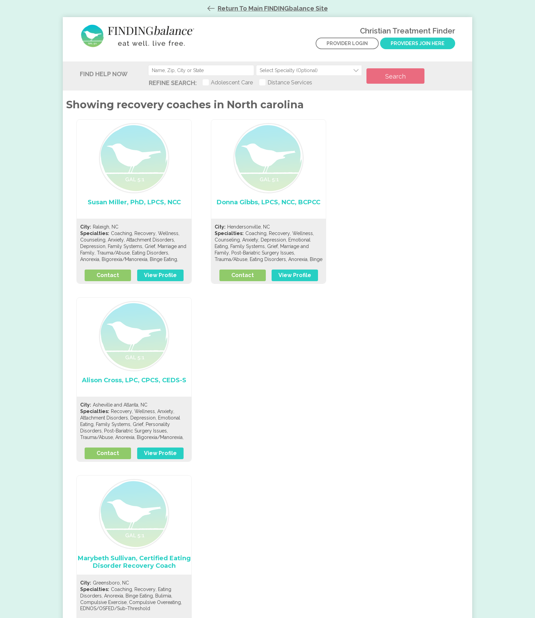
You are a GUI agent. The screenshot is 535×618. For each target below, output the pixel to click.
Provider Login (347, 51)
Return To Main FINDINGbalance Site (273, 8)
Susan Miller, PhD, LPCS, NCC (133, 207)
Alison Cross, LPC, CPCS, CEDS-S (401, 207)
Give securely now (369, 513)
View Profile (159, 280)
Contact (108, 280)
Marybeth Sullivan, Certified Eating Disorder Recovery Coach (133, 389)
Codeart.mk (283, 613)
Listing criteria (100, 521)
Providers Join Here (418, 47)
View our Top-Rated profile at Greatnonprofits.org (383, 525)
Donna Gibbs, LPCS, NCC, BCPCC (267, 207)
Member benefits (104, 529)
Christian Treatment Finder (139, 41)
